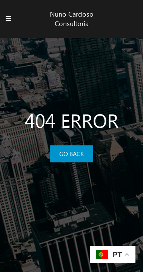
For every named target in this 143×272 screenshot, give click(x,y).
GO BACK (71, 154)
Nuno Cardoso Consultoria (72, 18)
